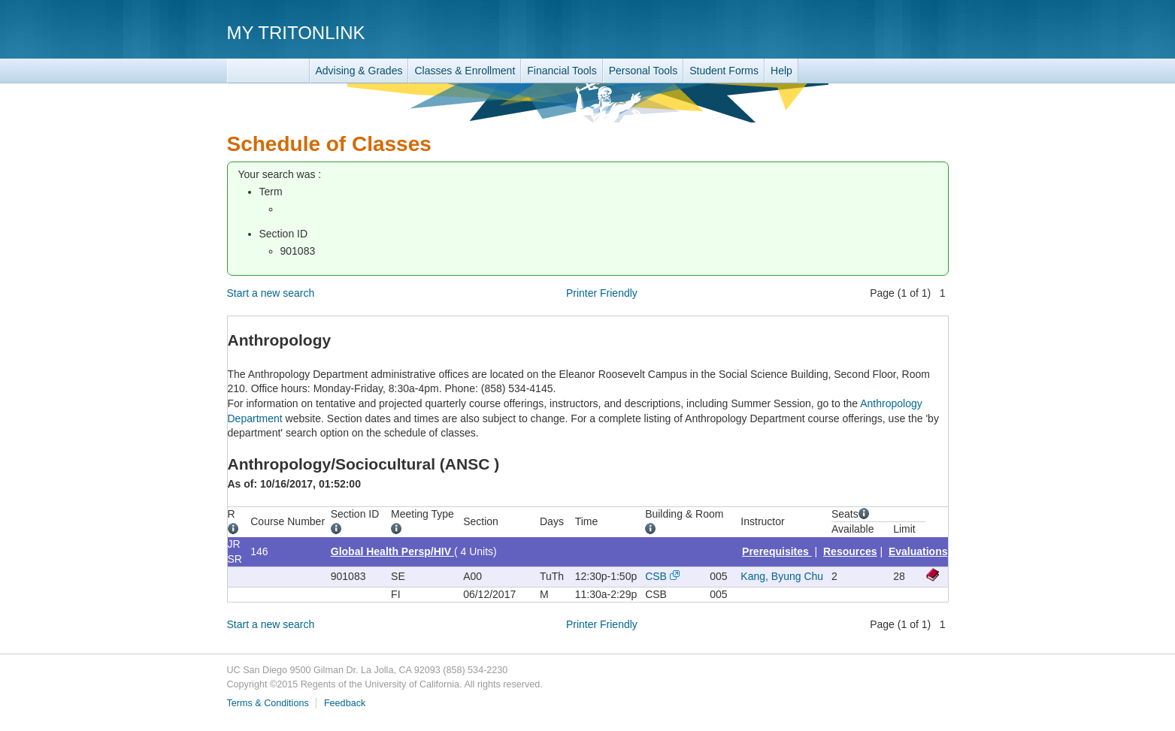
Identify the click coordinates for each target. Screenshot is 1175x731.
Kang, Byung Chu (781, 576)
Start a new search (271, 293)
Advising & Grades (359, 71)
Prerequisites (777, 551)
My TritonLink (296, 33)
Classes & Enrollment (464, 71)
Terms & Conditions (268, 703)
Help (781, 71)
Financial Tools (561, 71)
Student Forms (724, 71)
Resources (850, 551)
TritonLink (268, 71)
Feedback (344, 703)
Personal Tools (643, 71)
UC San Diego (863, 32)
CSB (656, 576)
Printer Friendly (601, 293)
